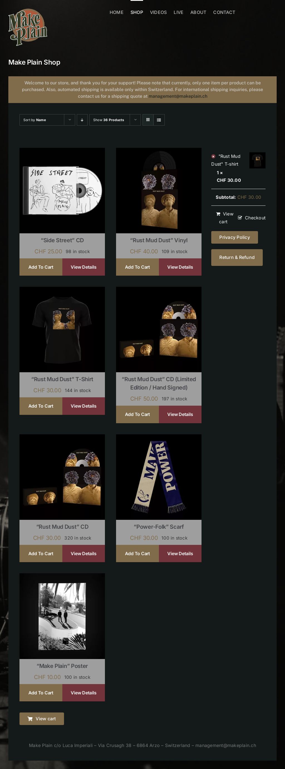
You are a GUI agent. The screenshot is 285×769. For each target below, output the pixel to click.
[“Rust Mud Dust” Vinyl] (159, 151)
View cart (226, 217)
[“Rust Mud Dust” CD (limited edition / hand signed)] (159, 290)
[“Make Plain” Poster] (62, 577)
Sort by (34, 120)
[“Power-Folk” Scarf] (159, 438)
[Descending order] (82, 120)
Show (108, 120)
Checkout (255, 218)
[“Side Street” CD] (62, 151)
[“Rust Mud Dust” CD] (62, 438)
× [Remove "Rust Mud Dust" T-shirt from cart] (213, 156)
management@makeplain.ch (178, 96)
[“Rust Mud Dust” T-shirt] (62, 290)
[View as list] (159, 119)
